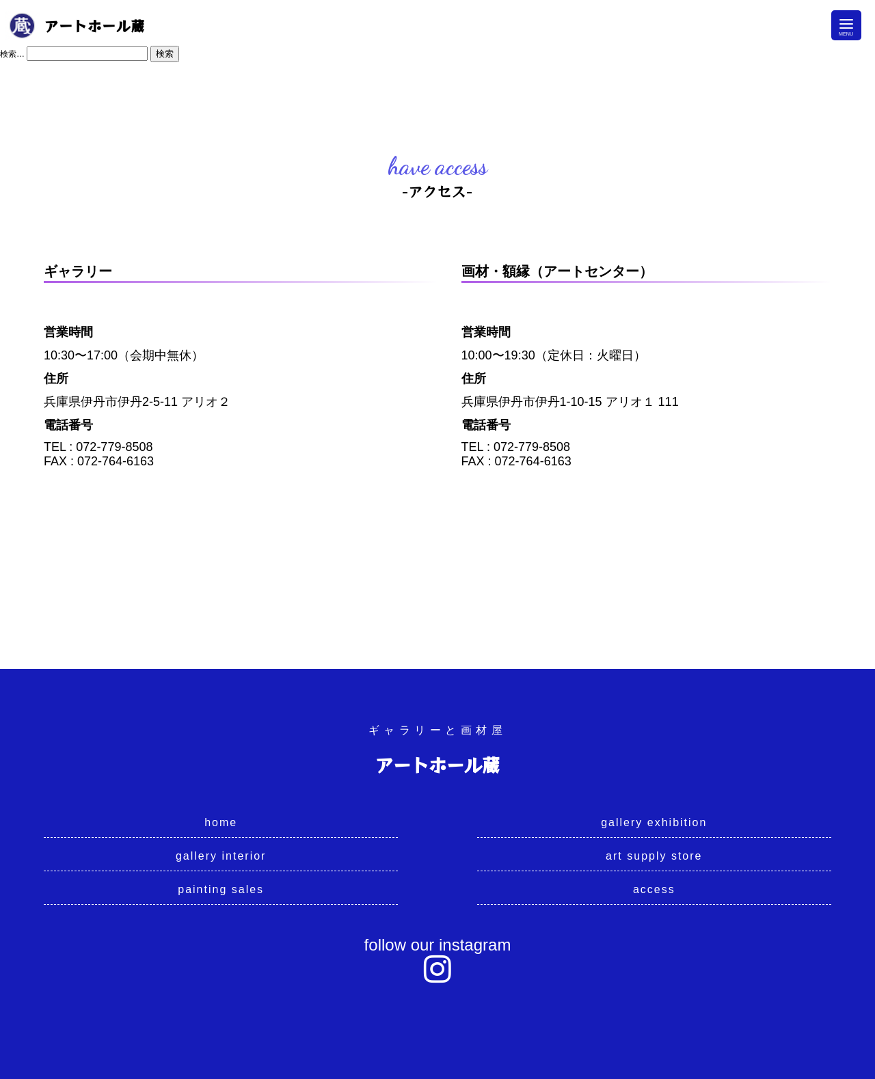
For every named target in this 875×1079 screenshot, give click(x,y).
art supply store (654, 856)
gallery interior (221, 856)
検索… (12, 54)
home (220, 822)
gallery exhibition (654, 822)
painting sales (221, 889)
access (654, 889)
